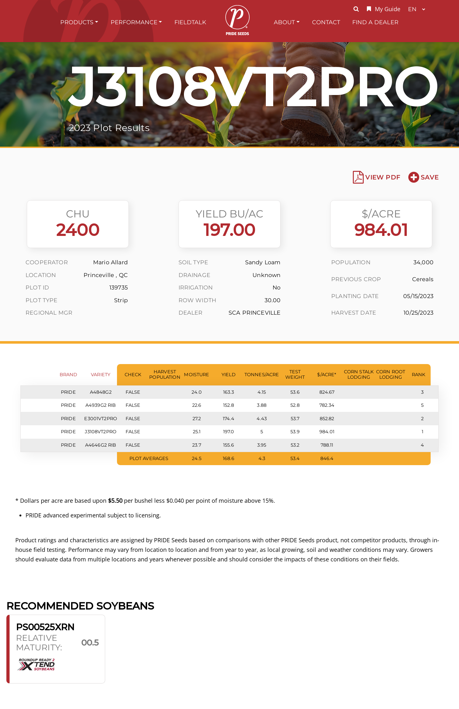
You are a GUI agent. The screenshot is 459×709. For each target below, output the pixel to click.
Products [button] (76, 22)
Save (423, 177)
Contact (326, 22)
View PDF (376, 177)
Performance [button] (134, 22)
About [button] (284, 22)
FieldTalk (190, 22)
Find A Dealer (375, 22)
